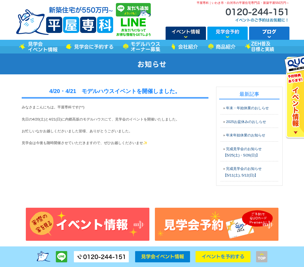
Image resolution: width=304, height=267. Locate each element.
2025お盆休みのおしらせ (246, 122)
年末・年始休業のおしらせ (247, 108)
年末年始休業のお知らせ (245, 135)
